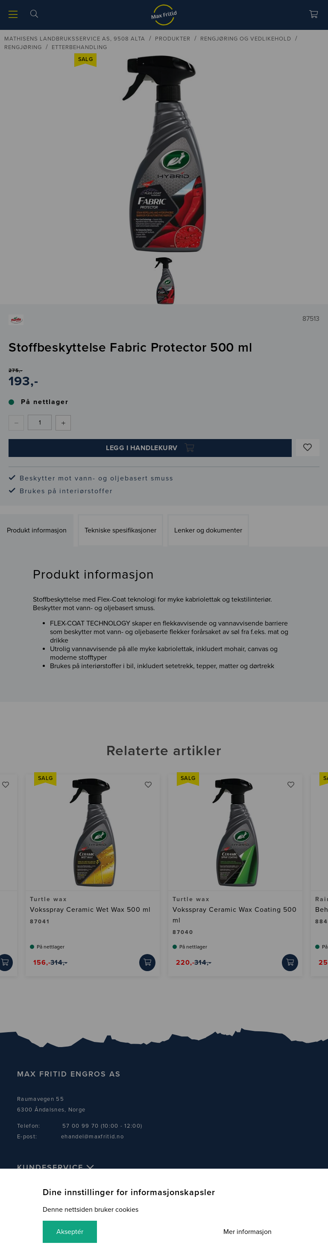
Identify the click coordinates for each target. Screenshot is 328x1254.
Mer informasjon (247, 1232)
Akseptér (69, 1232)
